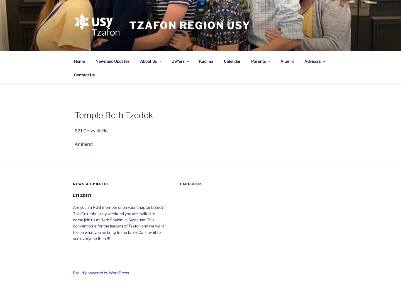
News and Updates (112, 61)
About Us (151, 61)
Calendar (232, 61)
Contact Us (84, 74)
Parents (261, 61)
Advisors (315, 61)
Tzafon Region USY (190, 25)
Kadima (206, 61)
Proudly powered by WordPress (101, 272)
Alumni (287, 61)
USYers (181, 61)
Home (79, 61)
